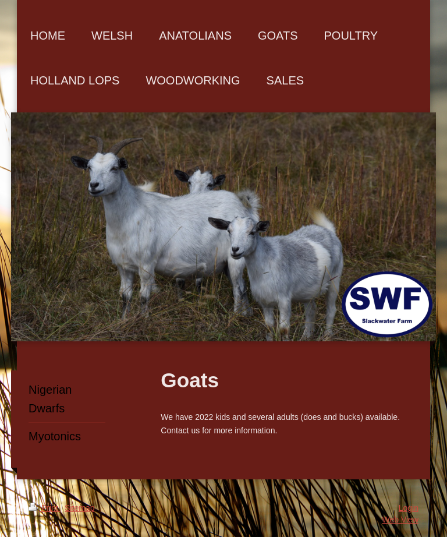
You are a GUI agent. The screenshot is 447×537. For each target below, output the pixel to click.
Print (45, 508)
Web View (400, 519)
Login (408, 508)
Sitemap (79, 508)
